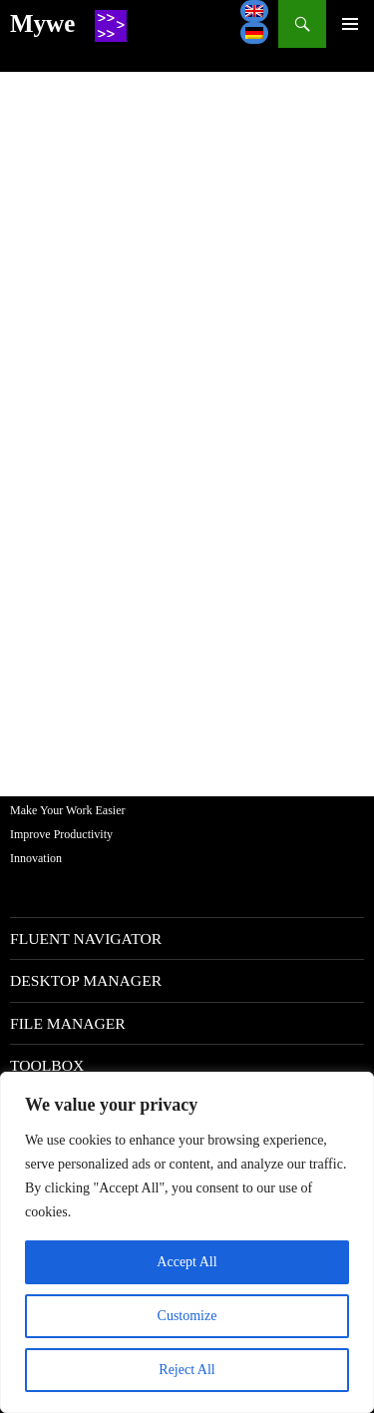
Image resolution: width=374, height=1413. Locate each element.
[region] (187, 1242)
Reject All (186, 1369)
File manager (68, 1023)
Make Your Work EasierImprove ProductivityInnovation (67, 834)
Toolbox (47, 1065)
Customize (187, 1315)
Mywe (42, 23)
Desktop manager (86, 980)
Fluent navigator (86, 938)
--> (350, 24)
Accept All (186, 1261)
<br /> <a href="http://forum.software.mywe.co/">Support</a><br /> (187, 419)
